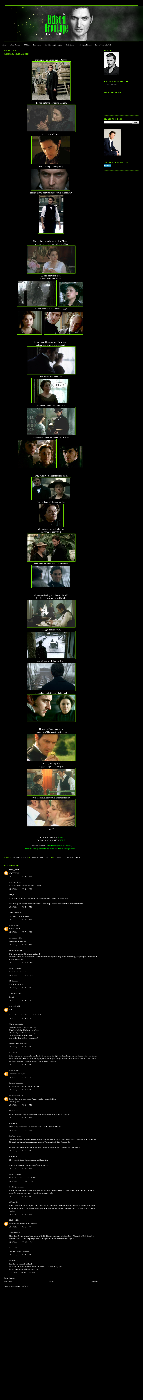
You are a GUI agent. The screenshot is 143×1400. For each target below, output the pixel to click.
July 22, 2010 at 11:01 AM (21, 962)
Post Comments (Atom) (21, 1286)
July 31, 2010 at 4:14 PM (20, 1255)
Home (4, 45)
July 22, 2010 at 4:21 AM (20, 889)
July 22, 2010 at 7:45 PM (20, 1047)
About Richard (15, 45)
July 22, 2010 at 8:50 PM (20, 1077)
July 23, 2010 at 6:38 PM (20, 1151)
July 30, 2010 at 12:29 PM (21, 1242)
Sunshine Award (69, 1139)
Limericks (61, 857)
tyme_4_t (12, 870)
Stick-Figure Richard (84, 45)
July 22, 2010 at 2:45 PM (20, 988)
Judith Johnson (14, 913)
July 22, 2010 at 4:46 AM (20, 907)
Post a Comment (9, 1278)
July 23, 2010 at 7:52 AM (20, 1130)
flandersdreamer (14, 1095)
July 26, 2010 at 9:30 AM (20, 1214)
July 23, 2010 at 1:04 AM (20, 1105)
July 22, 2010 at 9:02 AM (20, 945)
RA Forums (37, 45)
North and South (73, 857)
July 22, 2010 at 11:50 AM (21, 975)
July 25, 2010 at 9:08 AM (20, 1168)
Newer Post (8, 1281)
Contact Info (69, 45)
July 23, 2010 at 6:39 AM (20, 1118)
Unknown (12, 925)
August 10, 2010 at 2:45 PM (22, 1273)
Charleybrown (14, 1024)
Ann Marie (13, 1006)
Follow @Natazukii (110, 85)
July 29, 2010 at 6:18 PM (20, 1227)
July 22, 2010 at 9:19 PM (20, 1090)
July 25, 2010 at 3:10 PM (20, 1196)
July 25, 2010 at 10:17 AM (21, 1181)
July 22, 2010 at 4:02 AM (20, 876)
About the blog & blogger (53, 45)
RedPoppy (12, 1260)
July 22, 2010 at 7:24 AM (20, 932)
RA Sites (27, 45)
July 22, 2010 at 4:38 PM (20, 1018)
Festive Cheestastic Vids (103, 45)
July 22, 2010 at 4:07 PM (20, 1000)
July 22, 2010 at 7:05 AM (20, 920)
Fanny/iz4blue (14, 968)
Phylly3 (12, 1220)
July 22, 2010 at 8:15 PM (20, 1065)
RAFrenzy (12, 882)
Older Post (94, 1281)
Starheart (12, 1111)
